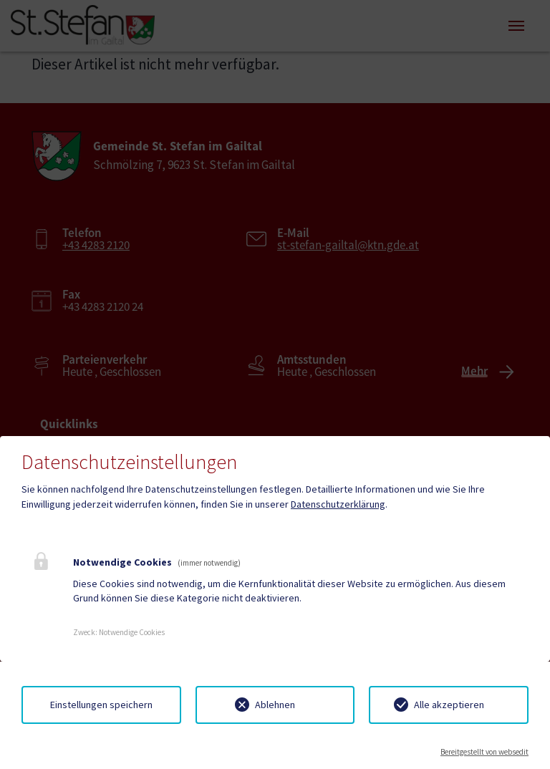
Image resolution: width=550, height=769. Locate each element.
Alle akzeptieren (449, 704)
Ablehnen (275, 704)
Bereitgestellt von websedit (484, 752)
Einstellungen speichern (101, 704)
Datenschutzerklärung (338, 504)
